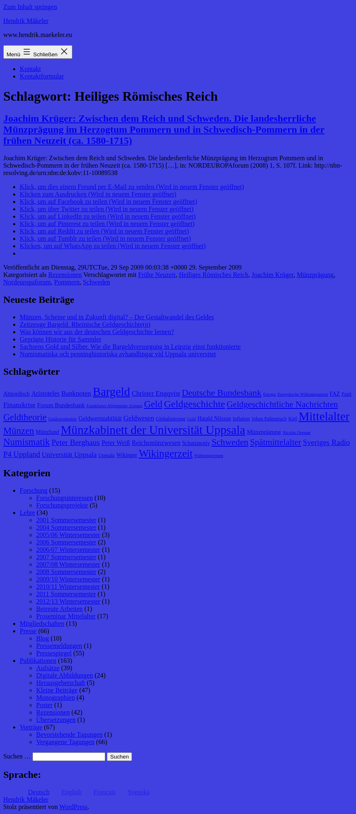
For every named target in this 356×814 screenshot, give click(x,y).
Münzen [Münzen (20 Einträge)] (18, 431)
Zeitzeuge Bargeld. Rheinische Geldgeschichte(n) (85, 324)
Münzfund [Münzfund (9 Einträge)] (47, 432)
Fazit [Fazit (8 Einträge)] (346, 394)
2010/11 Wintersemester (68, 586)
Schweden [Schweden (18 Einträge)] (230, 442)
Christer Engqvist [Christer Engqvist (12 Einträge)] (156, 393)
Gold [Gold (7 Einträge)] (191, 419)
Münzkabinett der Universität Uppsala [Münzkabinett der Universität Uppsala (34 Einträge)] (153, 429)
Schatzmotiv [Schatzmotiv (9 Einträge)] (196, 443)
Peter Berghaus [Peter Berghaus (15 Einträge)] (75, 442)
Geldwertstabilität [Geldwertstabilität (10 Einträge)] (100, 418)
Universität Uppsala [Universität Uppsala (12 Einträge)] (69, 455)
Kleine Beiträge (57, 690)
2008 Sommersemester (66, 571)
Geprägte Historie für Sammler (61, 339)
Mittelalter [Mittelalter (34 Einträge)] (323, 416)
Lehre (27, 512)
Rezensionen (65, 274)
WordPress (73, 806)
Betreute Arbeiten (59, 608)
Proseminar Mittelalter (65, 616)
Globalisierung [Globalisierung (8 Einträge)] (170, 419)
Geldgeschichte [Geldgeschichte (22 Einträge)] (194, 404)
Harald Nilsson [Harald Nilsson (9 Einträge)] (214, 418)
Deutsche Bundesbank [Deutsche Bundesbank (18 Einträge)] (221, 393)
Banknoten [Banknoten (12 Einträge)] (76, 393)
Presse (28, 630)
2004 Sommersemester (66, 527)
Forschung (34, 490)
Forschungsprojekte (62, 505)
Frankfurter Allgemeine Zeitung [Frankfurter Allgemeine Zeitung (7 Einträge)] (114, 406)
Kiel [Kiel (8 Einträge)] (293, 419)
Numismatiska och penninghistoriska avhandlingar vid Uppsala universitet (118, 354)
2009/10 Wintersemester (68, 579)
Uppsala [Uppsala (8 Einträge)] (106, 455)
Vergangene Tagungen (65, 741)
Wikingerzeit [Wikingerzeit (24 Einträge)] (166, 453)
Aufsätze (48, 667)
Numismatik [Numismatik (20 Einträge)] (26, 442)
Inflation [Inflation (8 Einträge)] (241, 419)
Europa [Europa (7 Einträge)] (269, 394)
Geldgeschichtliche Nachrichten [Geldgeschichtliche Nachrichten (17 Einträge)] (282, 404)
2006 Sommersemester (66, 542)
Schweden (96, 282)
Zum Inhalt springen (30, 6)
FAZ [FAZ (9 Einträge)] (335, 394)
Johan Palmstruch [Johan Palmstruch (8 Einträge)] (269, 419)
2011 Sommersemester (66, 593)
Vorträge (31, 727)
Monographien (55, 697)
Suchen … (17, 756)
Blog (42, 638)
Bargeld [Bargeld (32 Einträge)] (111, 391)
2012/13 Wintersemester (68, 601)
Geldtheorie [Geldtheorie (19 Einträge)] (24, 417)
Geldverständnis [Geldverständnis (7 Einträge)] (62, 419)
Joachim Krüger (273, 274)
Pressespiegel (54, 653)
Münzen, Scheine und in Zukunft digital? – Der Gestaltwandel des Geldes (117, 317)
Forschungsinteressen (64, 497)
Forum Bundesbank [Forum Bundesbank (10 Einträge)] (61, 405)
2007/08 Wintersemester (68, 564)
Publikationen (38, 660)
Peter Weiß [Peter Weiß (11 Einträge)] (116, 442)
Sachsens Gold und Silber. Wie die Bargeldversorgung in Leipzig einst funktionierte (130, 346)
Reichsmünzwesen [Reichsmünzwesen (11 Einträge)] (156, 442)
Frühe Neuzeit (157, 274)
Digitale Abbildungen (64, 675)
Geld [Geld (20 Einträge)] (153, 404)
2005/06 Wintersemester (68, 534)
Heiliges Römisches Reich (213, 274)
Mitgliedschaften (42, 623)
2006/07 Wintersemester (68, 549)
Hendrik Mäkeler (26, 20)
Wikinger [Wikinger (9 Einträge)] (126, 455)
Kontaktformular (42, 76)
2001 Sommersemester (66, 520)
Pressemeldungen (59, 645)
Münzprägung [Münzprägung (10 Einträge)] (264, 432)
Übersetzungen (56, 719)
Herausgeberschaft (60, 682)
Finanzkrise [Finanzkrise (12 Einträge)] (19, 405)
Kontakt (30, 68)
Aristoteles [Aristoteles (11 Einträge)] (45, 393)
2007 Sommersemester (66, 556)
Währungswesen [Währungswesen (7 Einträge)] (208, 455)
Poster (44, 704)
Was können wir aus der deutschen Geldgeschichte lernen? (97, 331)
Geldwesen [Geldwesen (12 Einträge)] (138, 418)
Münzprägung (315, 274)
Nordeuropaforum (27, 282)
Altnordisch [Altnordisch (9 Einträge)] (16, 394)
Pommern (67, 282)
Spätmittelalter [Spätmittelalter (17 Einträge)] (275, 442)
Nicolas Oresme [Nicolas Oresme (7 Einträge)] (296, 432)
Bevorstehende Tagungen (69, 734)
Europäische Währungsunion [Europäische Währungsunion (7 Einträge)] (302, 394)
